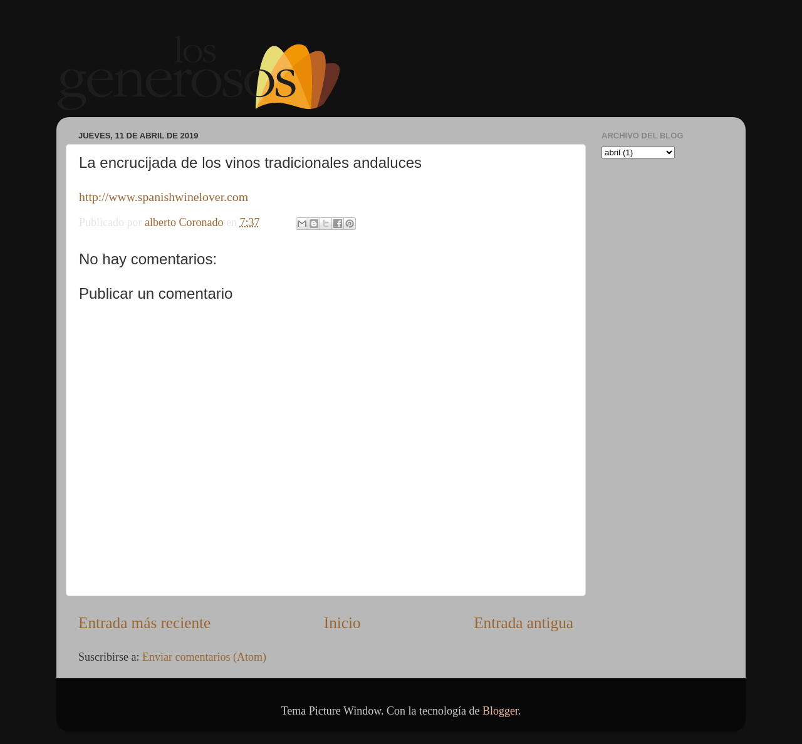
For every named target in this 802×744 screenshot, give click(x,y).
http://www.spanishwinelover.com (163, 197)
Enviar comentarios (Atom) (204, 657)
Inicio (342, 622)
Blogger (500, 711)
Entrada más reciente (144, 622)
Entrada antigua (523, 622)
